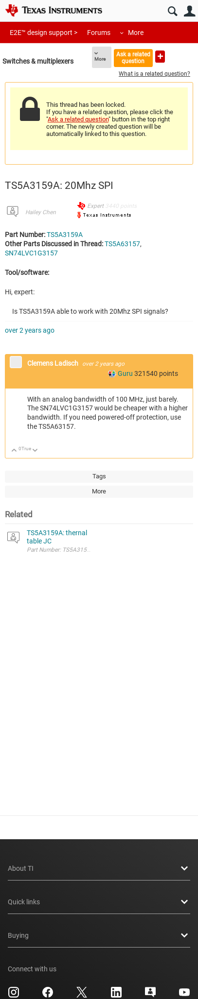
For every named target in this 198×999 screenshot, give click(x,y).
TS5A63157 (122, 244)
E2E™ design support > (43, 32)
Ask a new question (160, 57)
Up (14, 451)
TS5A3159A (65, 234)
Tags (99, 476)
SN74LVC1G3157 (31, 253)
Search (172, 11)
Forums (98, 32)
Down (35, 451)
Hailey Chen (40, 212)
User (189, 11)
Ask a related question (133, 57)
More (136, 32)
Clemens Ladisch (53, 363)
